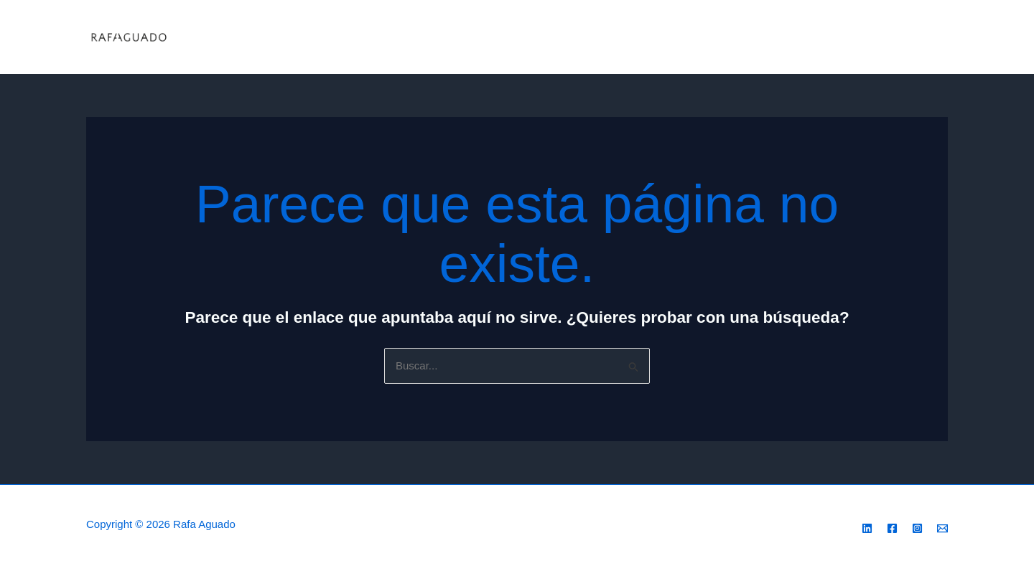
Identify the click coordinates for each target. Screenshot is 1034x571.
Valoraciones (646, 37)
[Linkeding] (876, 38)
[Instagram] (898, 38)
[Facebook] (919, 38)
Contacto (823, 37)
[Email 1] (941, 38)
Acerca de (570, 37)
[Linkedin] (867, 528)
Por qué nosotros (740, 37)
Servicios (502, 37)
